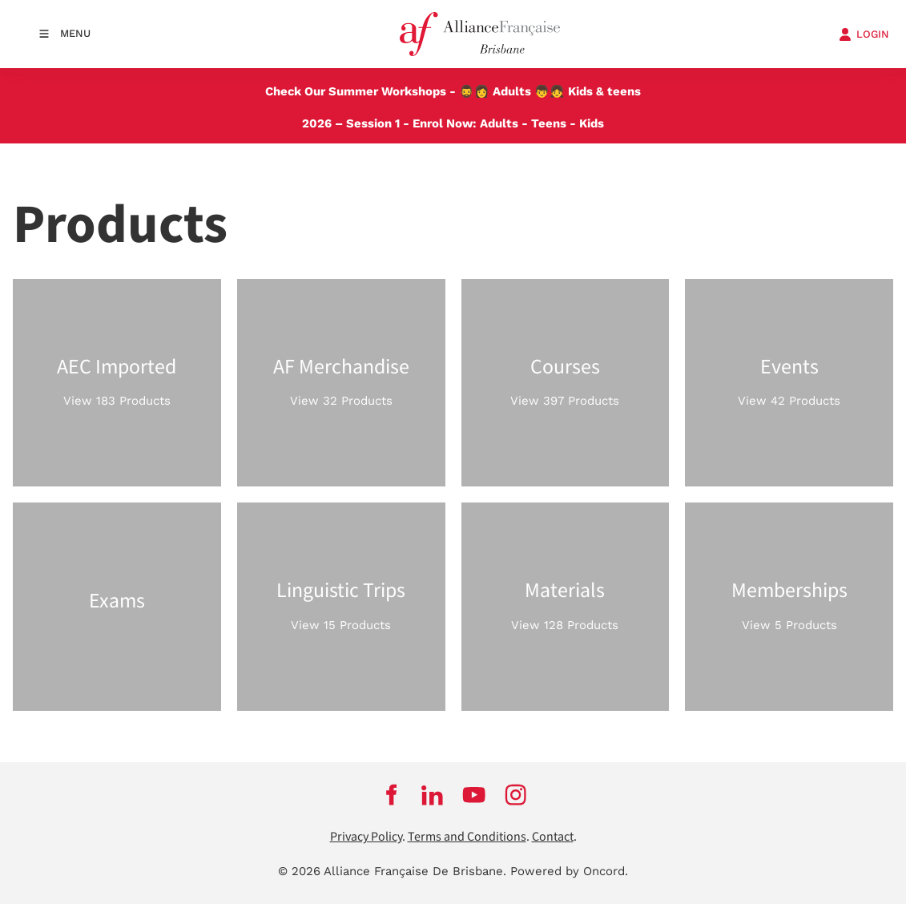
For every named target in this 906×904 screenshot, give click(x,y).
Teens (548, 123)
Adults (512, 91)
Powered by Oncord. (569, 871)
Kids (591, 123)
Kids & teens (604, 91)
